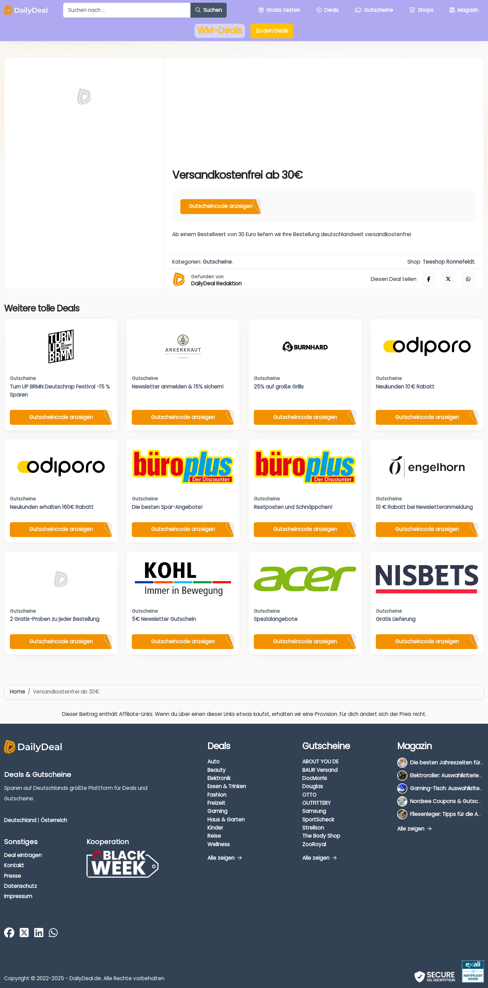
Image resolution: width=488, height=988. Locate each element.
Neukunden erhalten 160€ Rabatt (52, 507)
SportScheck (318, 819)
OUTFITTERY (316, 802)
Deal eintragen (23, 855)
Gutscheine (217, 261)
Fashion (216, 794)
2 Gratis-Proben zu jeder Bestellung (54, 619)
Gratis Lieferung (395, 619)
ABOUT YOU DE (320, 761)
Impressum (18, 896)
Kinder (215, 827)
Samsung (314, 811)
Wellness (218, 844)
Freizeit (216, 802)
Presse (12, 875)
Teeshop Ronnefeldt (448, 261)
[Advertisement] (323, 116)
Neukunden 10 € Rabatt (405, 386)
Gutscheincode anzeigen (220, 206)
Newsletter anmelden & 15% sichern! (177, 386)
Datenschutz (20, 886)
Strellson (313, 827)
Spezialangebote (276, 619)
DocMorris (314, 778)
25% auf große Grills (279, 386)
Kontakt (14, 865)
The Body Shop (321, 835)
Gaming (217, 811)
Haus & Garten (226, 819)
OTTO (309, 794)
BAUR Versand (320, 770)
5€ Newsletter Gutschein (164, 619)
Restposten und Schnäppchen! (293, 507)
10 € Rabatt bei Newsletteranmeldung (424, 507)
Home (17, 691)
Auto (213, 761)
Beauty (216, 770)
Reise (214, 835)
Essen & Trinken (226, 786)
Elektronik (218, 778)
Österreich (54, 820)
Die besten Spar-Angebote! (167, 507)
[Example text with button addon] (127, 10)
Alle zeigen (224, 857)
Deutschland (20, 820)
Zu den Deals (272, 30)
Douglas (312, 786)
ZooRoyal (314, 844)
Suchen (209, 10)
